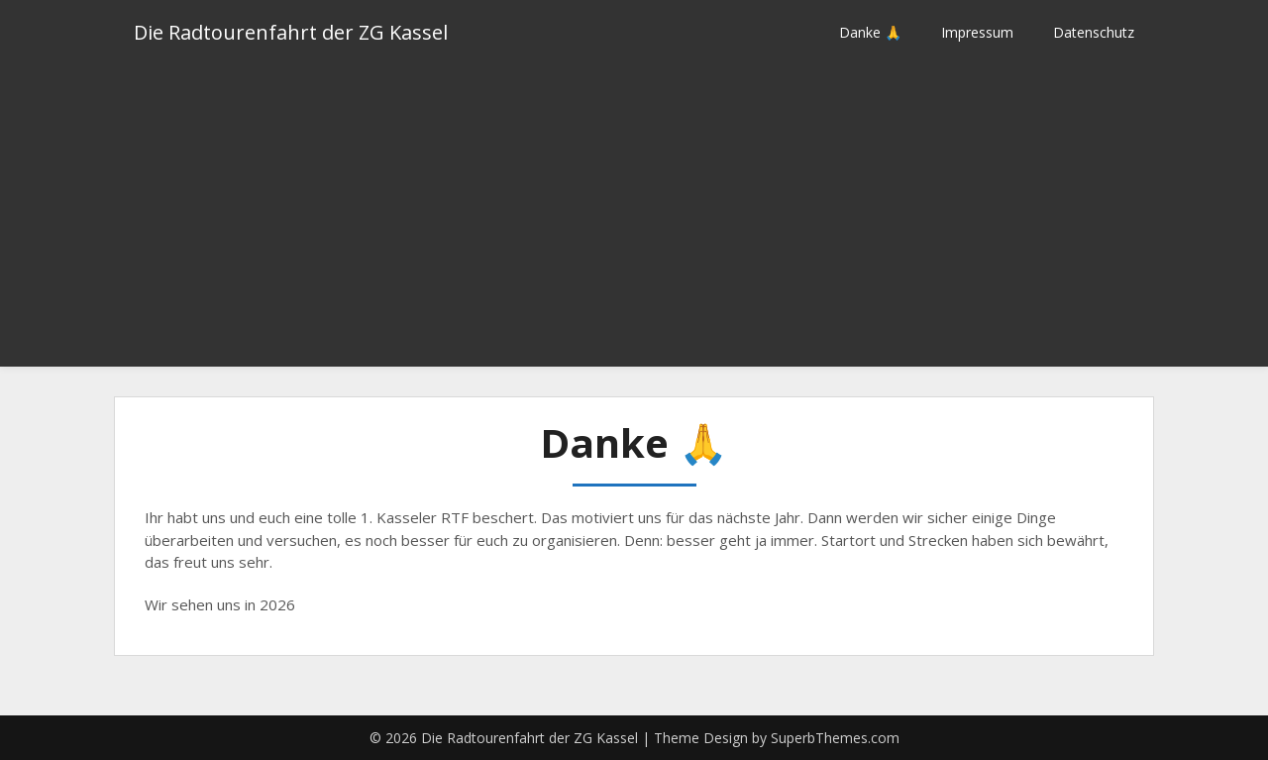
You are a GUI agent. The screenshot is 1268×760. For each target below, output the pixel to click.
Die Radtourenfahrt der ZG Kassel (291, 32)
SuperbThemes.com (835, 737)
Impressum (977, 32)
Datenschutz (1093, 32)
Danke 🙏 (870, 32)
